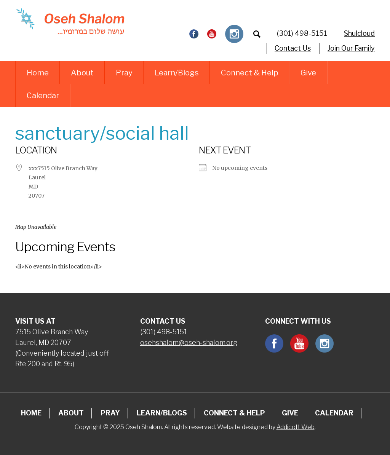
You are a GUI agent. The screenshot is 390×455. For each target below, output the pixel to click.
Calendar (43, 95)
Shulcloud (359, 33)
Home (38, 72)
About (82, 72)
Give (308, 72)
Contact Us (293, 48)
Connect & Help (249, 72)
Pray (124, 72)
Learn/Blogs (177, 72)
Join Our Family (351, 48)
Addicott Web (296, 427)
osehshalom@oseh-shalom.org (188, 342)
